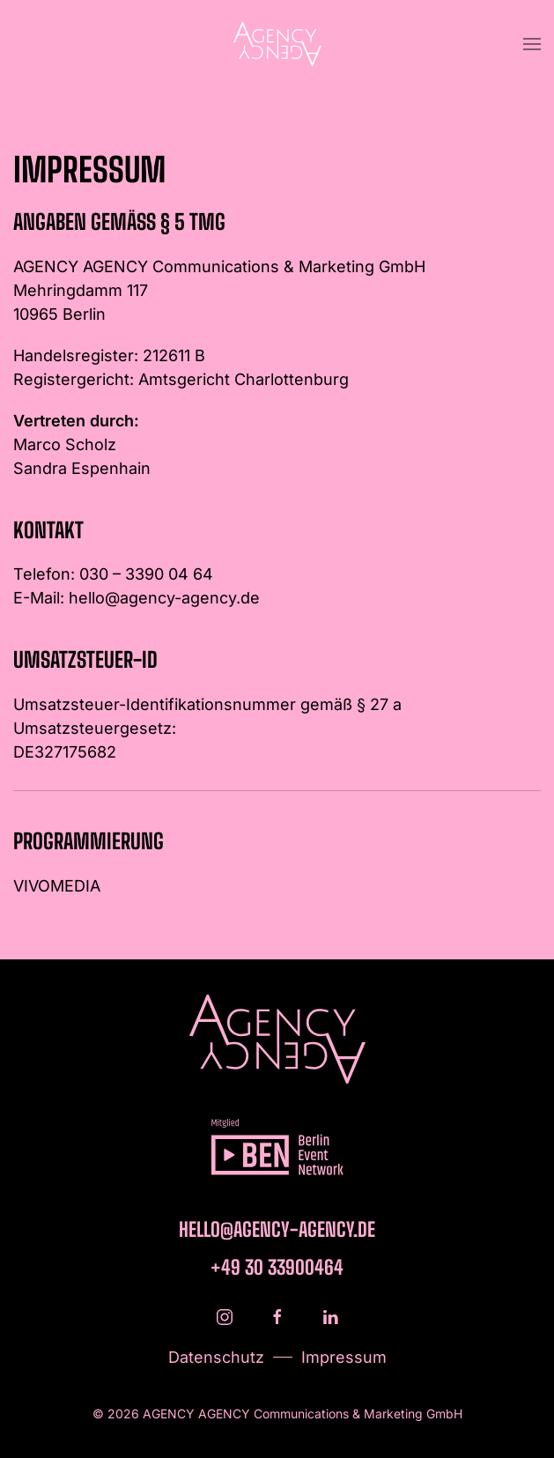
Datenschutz (216, 1357)
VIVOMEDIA (56, 886)
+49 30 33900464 (277, 1267)
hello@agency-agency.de (164, 597)
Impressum (344, 1357)
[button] (532, 44)
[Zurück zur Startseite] (277, 44)
